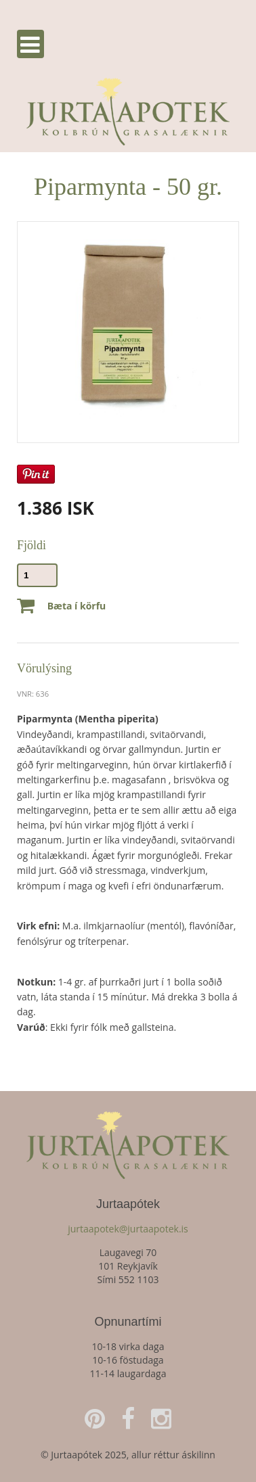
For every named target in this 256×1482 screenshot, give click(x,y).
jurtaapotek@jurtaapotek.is (128, 1228)
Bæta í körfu (61, 606)
